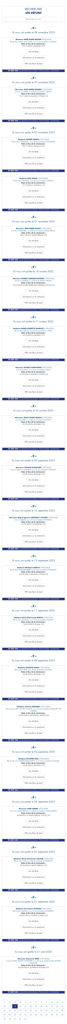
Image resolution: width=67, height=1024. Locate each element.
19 (36, 1006)
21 (47, 1006)
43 (36, 1015)
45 (47, 1015)
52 (20, 1019)
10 (52, 1002)
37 (4, 1015)
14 (10, 1006)
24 (62, 1006)
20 (41, 1006)
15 (15, 1006)
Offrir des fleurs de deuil (33, 64)
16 (20, 1006)
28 (20, 1010)
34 (52, 1010)
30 (31, 1010)
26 (10, 1010)
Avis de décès (33, 52)
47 (57, 1015)
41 (25, 1015)
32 (41, 1010)
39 (15, 1015)
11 (57, 1002)
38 (10, 1015)
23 (57, 1006)
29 (25, 1010)
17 (25, 1006)
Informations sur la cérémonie (33, 58)
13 (4, 1006)
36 (62, 1010)
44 (41, 1015)
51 (15, 1019)
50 (10, 1019)
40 (20, 1015)
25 (4, 1010)
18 (31, 1006)
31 (36, 1010)
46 (52, 1015)
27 (15, 1010)
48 (62, 1015)
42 (31, 1015)
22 (52, 1006)
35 (57, 1010)
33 (47, 1010)
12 (62, 1002)
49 (4, 1019)
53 (25, 1019)
